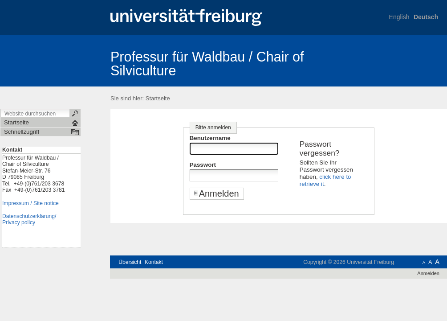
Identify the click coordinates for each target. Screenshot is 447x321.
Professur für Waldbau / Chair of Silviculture (207, 63)
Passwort (203, 164)
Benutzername (210, 138)
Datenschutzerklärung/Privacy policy (29, 219)
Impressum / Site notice (30, 203)
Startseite (158, 98)
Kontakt (154, 262)
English (399, 17)
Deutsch (426, 17)
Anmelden (428, 273)
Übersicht (129, 262)
